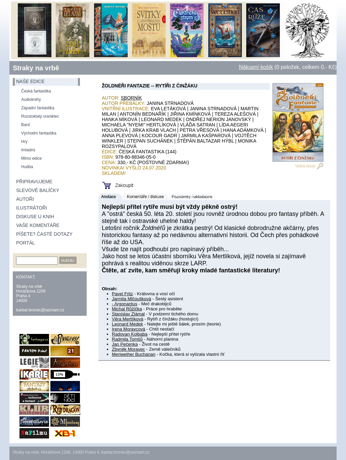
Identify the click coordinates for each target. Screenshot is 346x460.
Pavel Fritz (122, 293)
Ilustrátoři (31, 207)
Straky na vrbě (36, 68)
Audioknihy (31, 99)
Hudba (27, 166)
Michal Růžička (127, 308)
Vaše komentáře (37, 225)
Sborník (131, 98)
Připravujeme (34, 181)
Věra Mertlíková (127, 318)
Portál (25, 242)
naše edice (30, 81)
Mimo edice (31, 158)
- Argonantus (124, 303)
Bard (25, 124)
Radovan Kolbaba (129, 334)
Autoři (25, 199)
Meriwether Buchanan (134, 354)
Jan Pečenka (125, 344)
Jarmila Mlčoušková (131, 298)
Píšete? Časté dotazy (44, 234)
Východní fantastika (38, 133)
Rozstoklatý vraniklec (40, 116)
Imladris (28, 150)
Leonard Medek (127, 324)
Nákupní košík (256, 67)
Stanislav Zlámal (128, 313)
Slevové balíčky (37, 190)
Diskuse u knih (35, 216)
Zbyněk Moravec (128, 349)
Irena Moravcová (128, 329)
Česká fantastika (36, 91)
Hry (24, 141)
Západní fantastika (37, 108)
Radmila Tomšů (127, 339)
